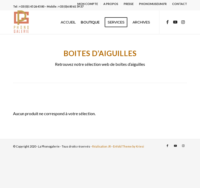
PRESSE (129, 3)
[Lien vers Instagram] (183, 22)
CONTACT (179, 3)
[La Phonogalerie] (21, 22)
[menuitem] (88, 4)
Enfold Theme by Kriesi (128, 146)
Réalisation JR (101, 146)
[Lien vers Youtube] (175, 22)
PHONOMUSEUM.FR (153, 3)
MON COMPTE (87, 3)
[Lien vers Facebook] (167, 22)
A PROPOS (110, 3)
